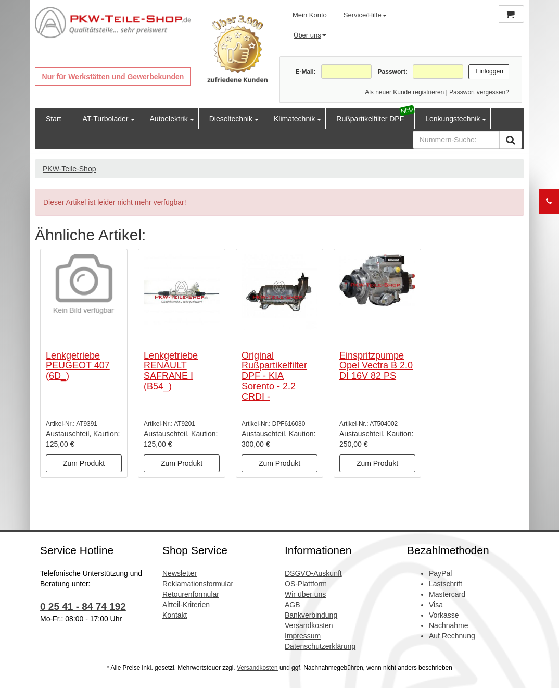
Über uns (310, 35)
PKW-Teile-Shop (69, 169)
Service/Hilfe (365, 15)
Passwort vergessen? (479, 92)
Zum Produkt (84, 463)
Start (53, 119)
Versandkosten (309, 625)
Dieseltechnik (230, 119)
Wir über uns (305, 594)
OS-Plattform (306, 584)
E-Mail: (305, 72)
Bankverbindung (311, 615)
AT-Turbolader (106, 119)
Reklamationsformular (197, 584)
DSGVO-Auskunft (313, 573)
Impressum (303, 636)
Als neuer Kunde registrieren (404, 92)
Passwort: (393, 72)
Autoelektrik (169, 119)
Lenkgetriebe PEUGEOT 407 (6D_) (78, 366)
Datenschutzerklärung (320, 646)
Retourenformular (190, 594)
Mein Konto (310, 15)
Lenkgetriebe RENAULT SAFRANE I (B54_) (171, 370)
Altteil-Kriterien (186, 604)
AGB (292, 604)
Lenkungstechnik (452, 119)
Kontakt (174, 615)
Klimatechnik (294, 119)
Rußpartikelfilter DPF (370, 119)
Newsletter (179, 573)
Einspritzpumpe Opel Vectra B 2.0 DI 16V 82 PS (376, 366)
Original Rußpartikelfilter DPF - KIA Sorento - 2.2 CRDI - (274, 376)
